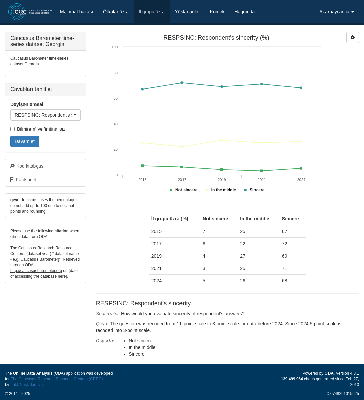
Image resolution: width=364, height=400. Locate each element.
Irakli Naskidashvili (26, 384)
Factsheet (23, 179)
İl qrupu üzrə (152, 11)
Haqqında (245, 11)
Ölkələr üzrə (116, 11)
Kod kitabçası (27, 166)
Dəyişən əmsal (26, 104)
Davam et (25, 141)
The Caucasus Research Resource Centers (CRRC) (57, 379)
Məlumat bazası (76, 11)
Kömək (217, 11)
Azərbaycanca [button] (336, 11)
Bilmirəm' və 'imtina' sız (38, 129)
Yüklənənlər (187, 11)
